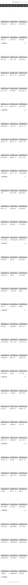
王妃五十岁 (21, 424)
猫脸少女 (21, 491)
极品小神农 (21, 573)
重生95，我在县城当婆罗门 (16, 59)
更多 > (25, 43)
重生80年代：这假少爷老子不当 (8, 59)
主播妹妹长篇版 (22, 542)
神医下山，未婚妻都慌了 (15, 491)
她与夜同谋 (21, 39)
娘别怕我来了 (4, 424)
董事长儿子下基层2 (5, 208)
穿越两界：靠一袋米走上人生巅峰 (18, 157)
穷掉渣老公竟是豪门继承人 (16, 208)
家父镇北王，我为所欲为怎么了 (8, 408)
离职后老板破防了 (5, 373)
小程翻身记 (3, 573)
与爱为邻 (12, 275)
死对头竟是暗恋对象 (5, 239)
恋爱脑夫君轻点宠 (14, 440)
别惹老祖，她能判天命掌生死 (16, 24)
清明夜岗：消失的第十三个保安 (8, 475)
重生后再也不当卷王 (14, 90)
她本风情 (21, 306)
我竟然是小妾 (4, 224)
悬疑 (23, 5)
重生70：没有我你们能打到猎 (7, 106)
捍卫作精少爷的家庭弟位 (15, 306)
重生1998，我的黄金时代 (6, 141)
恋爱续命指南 (4, 290)
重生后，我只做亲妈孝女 (6, 90)
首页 (2, 5)
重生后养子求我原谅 (14, 106)
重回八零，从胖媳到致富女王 (7, 75)
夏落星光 (21, 290)
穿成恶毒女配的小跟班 (6, 157)
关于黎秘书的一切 (5, 357)
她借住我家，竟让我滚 (15, 224)
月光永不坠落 (22, 526)
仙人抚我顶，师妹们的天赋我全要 (18, 506)
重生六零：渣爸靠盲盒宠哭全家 (17, 75)
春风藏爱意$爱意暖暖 (15, 573)
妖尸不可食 (21, 373)
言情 (14, 5)
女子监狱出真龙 (4, 342)
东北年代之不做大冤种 (15, 39)
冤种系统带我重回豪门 (6, 126)
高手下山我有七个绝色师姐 (16, 192)
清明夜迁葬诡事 (22, 475)
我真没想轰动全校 (5, 506)
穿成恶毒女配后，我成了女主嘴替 (8, 173)
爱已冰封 (3, 306)
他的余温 (3, 39)
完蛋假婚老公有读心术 (15, 326)
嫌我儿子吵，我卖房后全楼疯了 (17, 357)
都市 (17, 5)
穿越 (8, 5)
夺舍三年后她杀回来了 (6, 393)
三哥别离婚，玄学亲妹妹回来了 (17, 393)
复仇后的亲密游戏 (23, 557)
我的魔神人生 (13, 424)
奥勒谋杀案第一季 (14, 526)
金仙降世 (12, 373)
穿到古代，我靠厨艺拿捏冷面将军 (18, 173)
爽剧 (11, 5)
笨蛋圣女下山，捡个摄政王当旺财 (18, 408)
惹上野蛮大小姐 (22, 342)
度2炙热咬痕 (4, 24)
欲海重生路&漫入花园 (6, 557)
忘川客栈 (12, 459)
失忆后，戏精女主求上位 (15, 342)
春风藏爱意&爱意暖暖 (15, 542)
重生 (5, 5)
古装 (20, 5)
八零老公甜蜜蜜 (22, 173)
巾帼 (2, 192)
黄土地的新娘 (22, 275)
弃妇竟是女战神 (13, 239)
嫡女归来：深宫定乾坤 (6, 440)
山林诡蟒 (3, 491)
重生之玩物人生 (22, 90)
